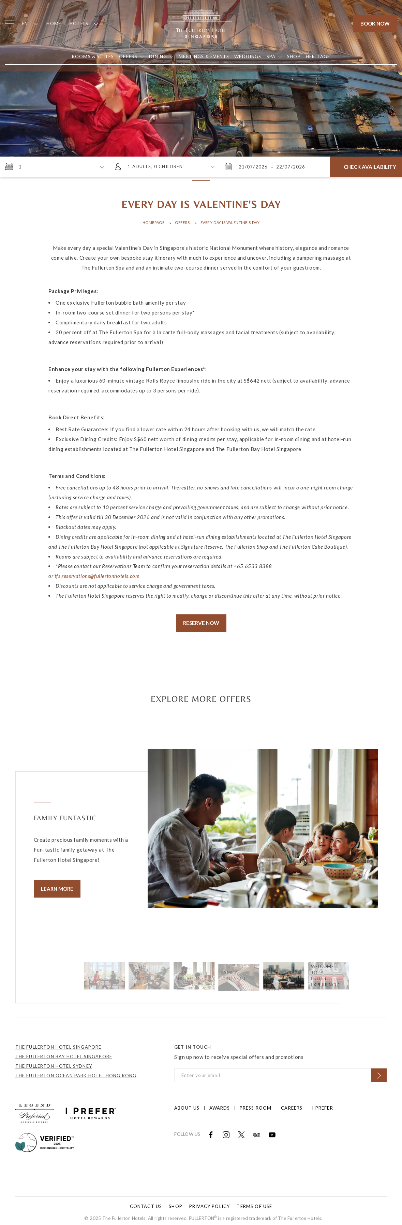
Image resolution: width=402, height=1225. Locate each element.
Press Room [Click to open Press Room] (256, 1104)
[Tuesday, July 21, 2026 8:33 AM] (254, 167)
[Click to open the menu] (9, 23)
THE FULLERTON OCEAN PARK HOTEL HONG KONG (76, 1072)
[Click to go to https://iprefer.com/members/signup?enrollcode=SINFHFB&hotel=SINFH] (91, 1109)
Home (53, 23)
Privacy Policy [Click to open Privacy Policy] (209, 1203)
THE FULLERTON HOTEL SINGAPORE (58, 1043)
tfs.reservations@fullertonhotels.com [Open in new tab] (97, 576)
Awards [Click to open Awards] (219, 1104)
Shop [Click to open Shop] (175, 1203)
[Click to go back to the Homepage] (201, 23)
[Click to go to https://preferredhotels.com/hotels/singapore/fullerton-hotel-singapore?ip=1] (34, 1109)
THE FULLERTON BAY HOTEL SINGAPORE (64, 1053)
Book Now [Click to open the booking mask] (375, 23)
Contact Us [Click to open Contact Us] (146, 1203)
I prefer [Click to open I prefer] (322, 1104)
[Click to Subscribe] (379, 1072)
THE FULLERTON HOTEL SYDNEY (53, 1062)
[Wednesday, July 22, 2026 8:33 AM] (290, 167)
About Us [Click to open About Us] (186, 1104)
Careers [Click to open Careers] (291, 1104)
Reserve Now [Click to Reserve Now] (201, 623)
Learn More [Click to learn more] (57, 889)
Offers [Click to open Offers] (182, 222)
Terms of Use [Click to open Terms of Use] (254, 1203)
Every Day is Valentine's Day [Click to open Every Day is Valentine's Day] (229, 222)
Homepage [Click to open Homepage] (153, 222)
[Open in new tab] (294, 56)
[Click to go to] (44, 1138)
